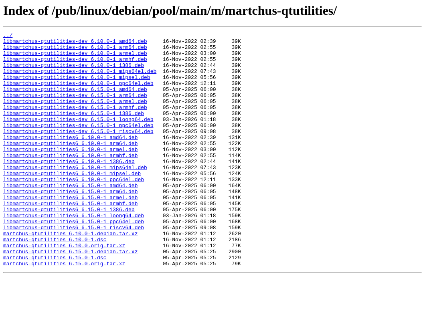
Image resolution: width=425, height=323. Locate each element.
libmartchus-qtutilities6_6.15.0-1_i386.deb (69, 245)
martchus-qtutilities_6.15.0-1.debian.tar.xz (70, 295)
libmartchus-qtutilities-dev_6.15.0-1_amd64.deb (75, 101)
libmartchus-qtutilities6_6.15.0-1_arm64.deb (70, 223)
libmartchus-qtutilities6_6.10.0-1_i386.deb (69, 187)
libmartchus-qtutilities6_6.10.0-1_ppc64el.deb (73, 209)
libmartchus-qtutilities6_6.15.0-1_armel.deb (70, 230)
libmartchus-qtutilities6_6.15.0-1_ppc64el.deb (73, 259)
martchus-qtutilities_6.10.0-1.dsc (54, 281)
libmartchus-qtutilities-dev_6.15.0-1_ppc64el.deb (78, 144)
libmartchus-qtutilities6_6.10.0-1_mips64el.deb (75, 194)
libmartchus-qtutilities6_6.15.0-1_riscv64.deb (73, 267)
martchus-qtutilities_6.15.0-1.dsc (54, 303)
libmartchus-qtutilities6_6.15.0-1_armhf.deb (70, 238)
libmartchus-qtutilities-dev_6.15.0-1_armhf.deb (75, 122)
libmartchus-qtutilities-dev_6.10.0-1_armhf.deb (75, 65)
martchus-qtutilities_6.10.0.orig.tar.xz (64, 288)
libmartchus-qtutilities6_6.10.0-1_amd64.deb (70, 158)
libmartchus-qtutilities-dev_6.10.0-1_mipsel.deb (76, 86)
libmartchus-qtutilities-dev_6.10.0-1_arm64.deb (75, 50)
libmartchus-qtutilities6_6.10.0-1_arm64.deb (70, 166)
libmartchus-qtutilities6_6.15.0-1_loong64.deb (73, 252)
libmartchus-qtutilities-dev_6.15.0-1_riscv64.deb (78, 151)
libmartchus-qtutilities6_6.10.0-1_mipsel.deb (72, 202)
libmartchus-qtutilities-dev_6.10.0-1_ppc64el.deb (78, 93)
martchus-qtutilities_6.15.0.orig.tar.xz (64, 310)
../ (7, 36)
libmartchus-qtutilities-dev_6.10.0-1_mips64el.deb (79, 79)
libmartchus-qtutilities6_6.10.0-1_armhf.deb (70, 180)
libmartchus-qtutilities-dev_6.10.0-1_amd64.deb (75, 43)
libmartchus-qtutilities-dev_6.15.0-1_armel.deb (75, 115)
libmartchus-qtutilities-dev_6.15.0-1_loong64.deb (78, 137)
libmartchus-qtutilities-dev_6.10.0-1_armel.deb (75, 57)
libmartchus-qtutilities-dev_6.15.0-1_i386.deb (73, 129)
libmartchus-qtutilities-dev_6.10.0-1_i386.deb (73, 72)
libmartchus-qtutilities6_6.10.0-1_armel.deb (70, 173)
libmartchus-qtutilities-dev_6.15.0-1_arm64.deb (75, 108)
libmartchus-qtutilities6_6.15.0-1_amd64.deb (70, 216)
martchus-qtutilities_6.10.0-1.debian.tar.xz (70, 274)
